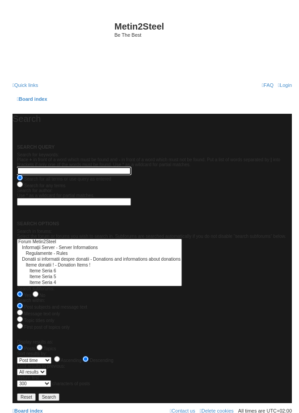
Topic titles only (35, 320)
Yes (24, 295)
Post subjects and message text (52, 307)
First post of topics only (43, 327)
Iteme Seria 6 (99, 271)
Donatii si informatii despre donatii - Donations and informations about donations (99, 259)
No (39, 295)
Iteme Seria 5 (99, 277)
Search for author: (35, 190)
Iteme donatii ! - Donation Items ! (99, 265)
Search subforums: (36, 288)
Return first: (28, 377)
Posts (26, 348)
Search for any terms (41, 185)
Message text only (38, 313)
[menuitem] (285, 85)
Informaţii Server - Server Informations (99, 248)
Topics (46, 348)
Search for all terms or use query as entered (64, 178)
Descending (98, 360)
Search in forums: (34, 231)
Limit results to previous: (41, 366)
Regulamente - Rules (99, 254)
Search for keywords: (38, 154)
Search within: (31, 300)
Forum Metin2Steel (99, 242)
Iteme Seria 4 (99, 283)
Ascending (68, 360)
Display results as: (35, 342)
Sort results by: (32, 353)
